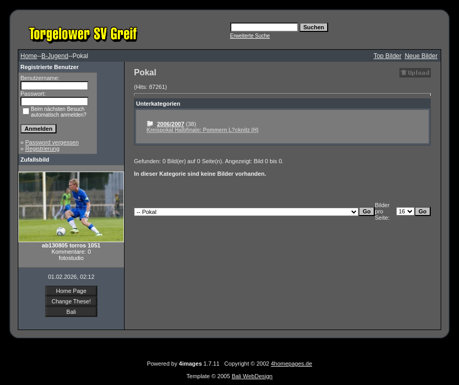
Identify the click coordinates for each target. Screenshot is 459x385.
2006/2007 (170, 124)
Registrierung (42, 148)
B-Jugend (54, 56)
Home (28, 56)
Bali (71, 312)
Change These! (71, 301)
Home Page (71, 291)
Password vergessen (52, 142)
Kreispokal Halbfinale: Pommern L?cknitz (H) (203, 130)
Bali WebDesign (252, 376)
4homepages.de (291, 363)
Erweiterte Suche (250, 36)
